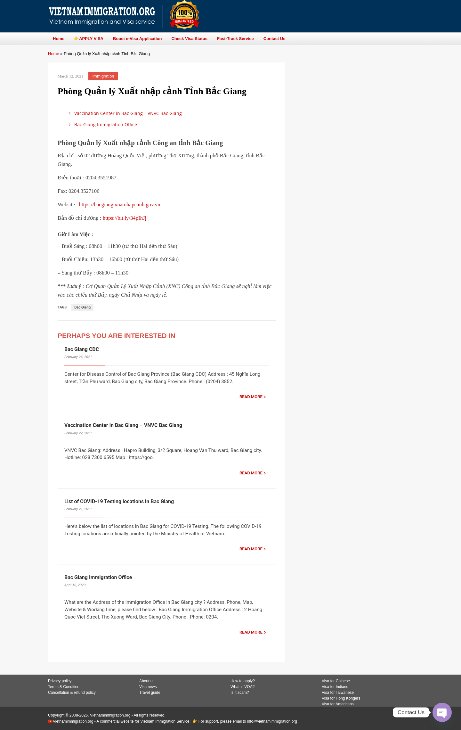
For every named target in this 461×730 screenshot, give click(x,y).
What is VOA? (242, 687)
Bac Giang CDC (81, 349)
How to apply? (242, 681)
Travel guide (149, 692)
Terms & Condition (63, 687)
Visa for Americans (338, 704)
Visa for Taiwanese (338, 692)
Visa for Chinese (336, 681)
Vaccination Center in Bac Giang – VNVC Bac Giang (124, 113)
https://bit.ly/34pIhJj (125, 218)
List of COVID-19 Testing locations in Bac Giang (119, 501)
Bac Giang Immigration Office (102, 124)
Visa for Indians (335, 687)
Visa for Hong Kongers (341, 698)
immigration (103, 76)
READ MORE (251, 396)
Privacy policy (59, 681)
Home (53, 53)
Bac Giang (82, 307)
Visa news (148, 687)
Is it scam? (239, 692)
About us (146, 681)
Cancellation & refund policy (72, 692)
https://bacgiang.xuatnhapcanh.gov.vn (119, 204)
